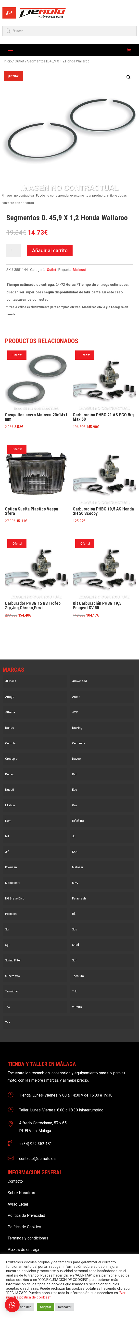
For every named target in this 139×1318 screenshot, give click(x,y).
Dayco (76, 758)
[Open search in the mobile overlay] (69, 31)
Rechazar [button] (64, 1307)
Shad (75, 945)
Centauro (78, 743)
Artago (9, 697)
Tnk (74, 991)
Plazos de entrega (23, 1249)
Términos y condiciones (28, 1238)
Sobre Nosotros (21, 1192)
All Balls (10, 681)
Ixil (7, 836)
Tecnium (78, 976)
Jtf (7, 852)
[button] (128, 77)
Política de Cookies (24, 1227)
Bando (9, 727)
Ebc (74, 789)
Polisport (11, 914)
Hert (8, 821)
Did (74, 774)
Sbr (7, 929)
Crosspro (11, 758)
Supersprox (12, 976)
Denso (9, 774)
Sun (74, 960)
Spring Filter (13, 960)
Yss (7, 1022)
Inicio (8, 61)
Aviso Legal (18, 1204)
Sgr (7, 945)
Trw (7, 1007)
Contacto (15, 1181)
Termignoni (12, 991)
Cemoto (10, 743)
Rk (74, 914)
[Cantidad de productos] (13, 250)
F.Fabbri (10, 805)
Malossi (79, 270)
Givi (74, 805)
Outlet (19, 61)
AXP (75, 712)
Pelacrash (79, 898)
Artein (76, 697)
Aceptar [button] (45, 1307)
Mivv (75, 883)
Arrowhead (79, 681)
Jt (73, 836)
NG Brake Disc (15, 898)
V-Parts (77, 1007)
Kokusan (11, 867)
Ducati (9, 789)
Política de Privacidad (26, 1215)
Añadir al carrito (50, 250)
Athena (10, 712)
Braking (77, 727)
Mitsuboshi (12, 883)
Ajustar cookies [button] (20, 1307)
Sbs (74, 929)
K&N (74, 852)
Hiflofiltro (78, 821)
